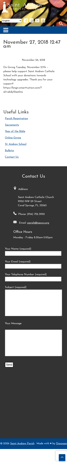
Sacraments (12, 125)
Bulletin (9, 150)
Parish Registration (16, 118)
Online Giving (13, 138)
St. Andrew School (15, 144)
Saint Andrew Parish (22, 453)
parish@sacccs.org (38, 223)
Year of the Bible (15, 131)
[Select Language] (12, 21)
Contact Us (12, 157)
